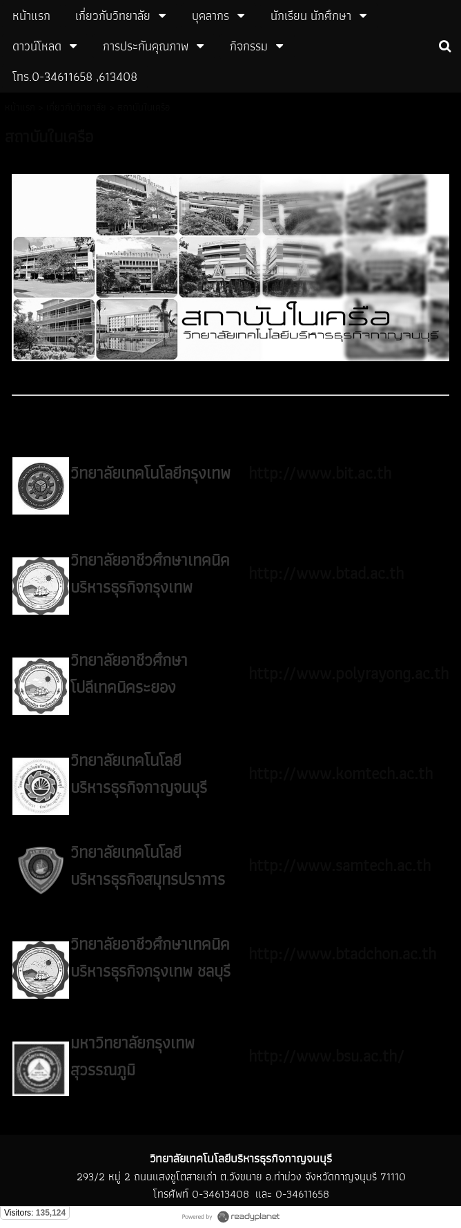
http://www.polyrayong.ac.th (348, 673)
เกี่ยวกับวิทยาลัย (76, 107)
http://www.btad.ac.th (326, 572)
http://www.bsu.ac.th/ (326, 1055)
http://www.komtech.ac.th (340, 773)
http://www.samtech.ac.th (339, 865)
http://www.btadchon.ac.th (342, 953)
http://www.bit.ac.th (319, 472)
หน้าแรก (20, 107)
